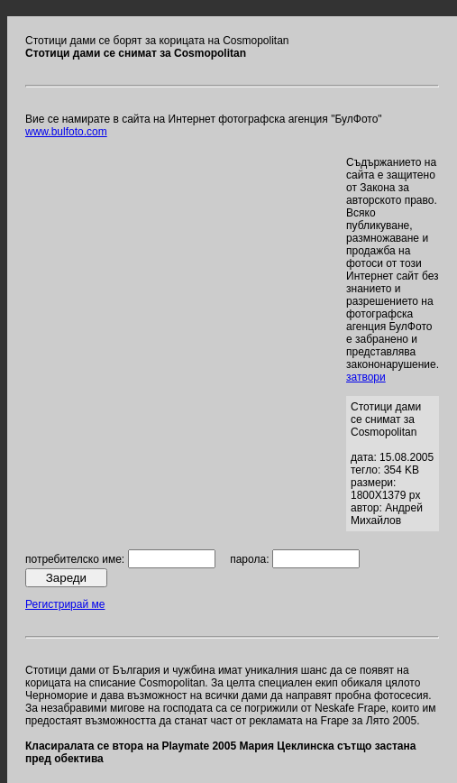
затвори (366, 377)
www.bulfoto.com (66, 131)
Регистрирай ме (65, 604)
